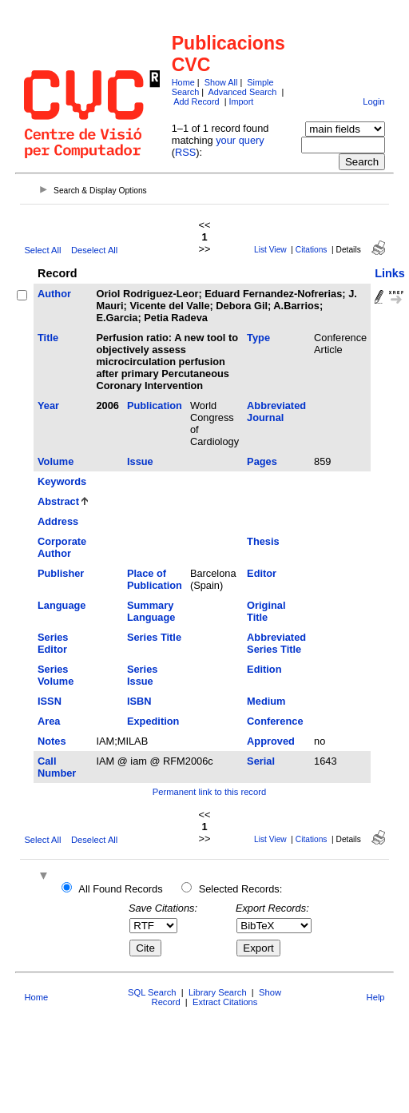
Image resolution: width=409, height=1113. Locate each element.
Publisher (61, 573)
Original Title (266, 611)
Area (49, 721)
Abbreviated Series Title (276, 643)
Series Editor (53, 643)
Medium (266, 701)
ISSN (50, 701)
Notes (52, 741)
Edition (264, 669)
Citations (312, 249)
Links (390, 273)
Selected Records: (241, 889)
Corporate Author (62, 547)
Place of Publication (154, 579)
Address (58, 521)
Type (258, 338)
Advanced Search (242, 92)
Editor (261, 573)
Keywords (62, 481)
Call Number (57, 767)
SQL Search (152, 992)
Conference (275, 721)
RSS (185, 152)
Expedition (153, 721)
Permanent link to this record (209, 792)
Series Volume (55, 675)
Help (376, 997)
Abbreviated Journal (276, 411)
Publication (154, 405)
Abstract (58, 501)
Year (48, 405)
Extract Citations (225, 1002)
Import (240, 101)
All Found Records (120, 889)
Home (183, 82)
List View (270, 249)
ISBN (139, 701)
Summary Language (151, 611)
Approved (271, 741)
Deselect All (94, 250)
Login (373, 101)
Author (54, 294)
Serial (261, 761)
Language (61, 605)
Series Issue (142, 675)
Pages (262, 461)
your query (240, 140)
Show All (221, 82)
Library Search (218, 992)
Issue (140, 461)
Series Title (154, 637)
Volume (55, 461)
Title (48, 338)
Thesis (263, 541)
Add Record (196, 101)
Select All (42, 250)
